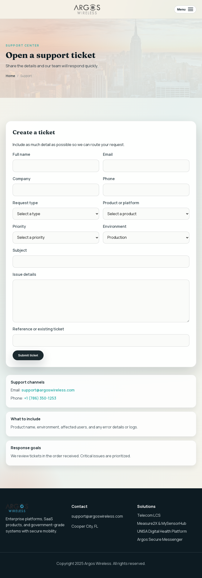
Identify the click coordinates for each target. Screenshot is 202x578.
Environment (114, 227)
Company (21, 179)
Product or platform (121, 203)
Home (10, 76)
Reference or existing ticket (38, 329)
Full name (21, 155)
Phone (109, 179)
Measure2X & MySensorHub (161, 523)
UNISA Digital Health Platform (162, 531)
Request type (25, 203)
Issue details (24, 275)
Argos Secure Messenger (160, 539)
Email (108, 155)
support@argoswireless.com (48, 390)
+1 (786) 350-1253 (40, 398)
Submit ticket (28, 356)
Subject (20, 251)
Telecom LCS (149, 515)
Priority (19, 227)
